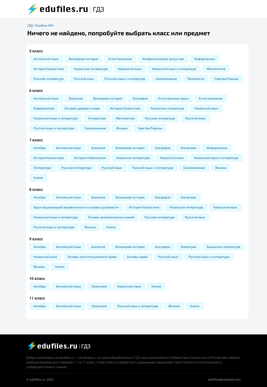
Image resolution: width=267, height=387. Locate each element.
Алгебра (40, 148)
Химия (38, 177)
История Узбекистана (90, 158)
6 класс (36, 90)
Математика (216, 69)
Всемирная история (83, 59)
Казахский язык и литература (174, 69)
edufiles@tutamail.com (224, 379)
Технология (195, 78)
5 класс (36, 51)
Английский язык (46, 59)
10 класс (37, 278)
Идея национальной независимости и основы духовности (76, 207)
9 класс (36, 239)
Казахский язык (130, 69)
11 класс (37, 298)
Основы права (137, 256)
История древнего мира (82, 108)
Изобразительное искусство (163, 59)
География (140, 98)
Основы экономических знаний (111, 217)
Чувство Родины (226, 78)
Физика (121, 128)
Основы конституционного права (92, 256)
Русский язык (84, 78)
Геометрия (188, 148)
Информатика (204, 59)
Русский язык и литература (124, 78)
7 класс (36, 140)
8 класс (36, 189)
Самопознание (166, 78)
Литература (97, 118)
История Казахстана (49, 69)
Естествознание (120, 59)
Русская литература (49, 78)
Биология (76, 98)
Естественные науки (173, 98)
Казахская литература (91, 69)
